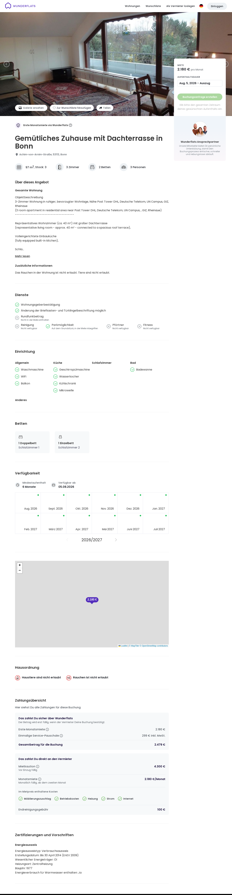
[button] (92, 600)
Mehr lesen (22, 256)
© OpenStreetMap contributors (154, 646)
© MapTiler (134, 646)
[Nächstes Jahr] (116, 539)
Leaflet (123, 646)
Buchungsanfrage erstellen (200, 97)
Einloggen (217, 6)
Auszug (205, 83)
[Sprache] (201, 6)
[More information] (70, 125)
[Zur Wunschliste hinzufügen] (72, 108)
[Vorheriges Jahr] (67, 539)
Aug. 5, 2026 (187, 83)
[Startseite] (20, 6)
